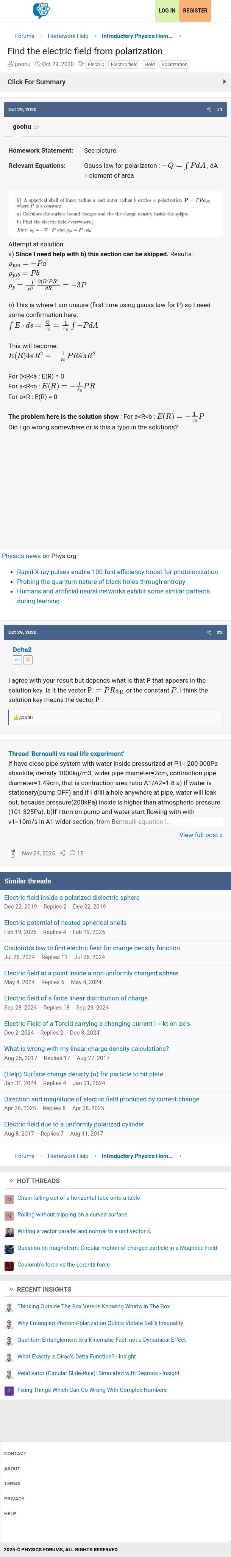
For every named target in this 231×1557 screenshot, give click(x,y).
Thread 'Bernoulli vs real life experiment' (66, 753)
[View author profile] (28, 660)
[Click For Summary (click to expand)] (115, 82)
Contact (15, 1453)
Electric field (124, 64)
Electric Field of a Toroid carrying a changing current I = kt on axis (97, 1023)
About (12, 1469)
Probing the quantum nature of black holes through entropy (101, 581)
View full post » (201, 835)
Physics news (21, 556)
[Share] (62, 853)
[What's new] (218, 11)
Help (10, 1513)
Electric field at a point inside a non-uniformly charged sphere (91, 973)
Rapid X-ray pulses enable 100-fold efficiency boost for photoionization (117, 572)
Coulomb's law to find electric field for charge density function (92, 948)
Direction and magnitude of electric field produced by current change (102, 1099)
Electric (96, 64)
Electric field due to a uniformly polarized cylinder (74, 1124)
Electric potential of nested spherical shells (65, 922)
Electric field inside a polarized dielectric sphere (72, 897)
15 (76, 853)
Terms (12, 1483)
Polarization (175, 64)
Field (149, 64)
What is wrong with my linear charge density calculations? (86, 1048)
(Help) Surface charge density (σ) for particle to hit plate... (86, 1074)
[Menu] (14, 11)
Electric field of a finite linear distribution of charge (76, 998)
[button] (209, 110)
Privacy (14, 1499)
